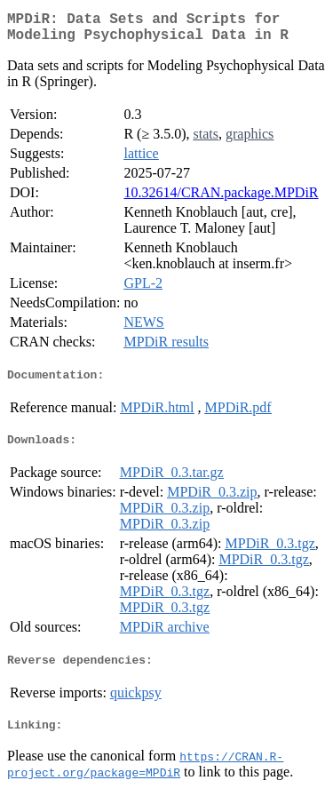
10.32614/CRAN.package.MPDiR (220, 199)
